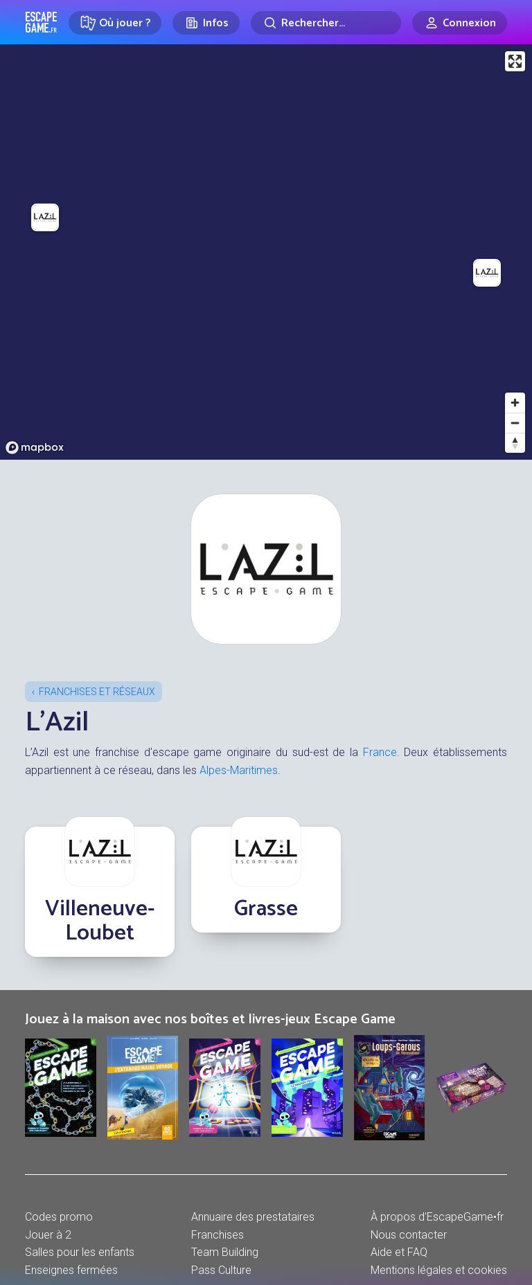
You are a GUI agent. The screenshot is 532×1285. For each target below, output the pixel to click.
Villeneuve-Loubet (100, 921)
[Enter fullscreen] (515, 61)
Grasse (266, 909)
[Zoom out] (515, 423)
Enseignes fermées (71, 1270)
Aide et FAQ (399, 1252)
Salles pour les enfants (79, 1252)
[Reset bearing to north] (515, 443)
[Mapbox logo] (34, 448)
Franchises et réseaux (97, 691)
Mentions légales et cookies (439, 1270)
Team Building (224, 1252)
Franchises (217, 1234)
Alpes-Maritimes (239, 770)
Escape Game (41, 22)
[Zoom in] (515, 403)
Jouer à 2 (48, 1234)
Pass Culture (221, 1270)
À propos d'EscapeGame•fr (437, 1216)
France (380, 752)
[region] (266, 252)
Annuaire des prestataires (252, 1216)
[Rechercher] (326, 23)
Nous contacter (409, 1234)
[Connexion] (459, 23)
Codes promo (59, 1216)
